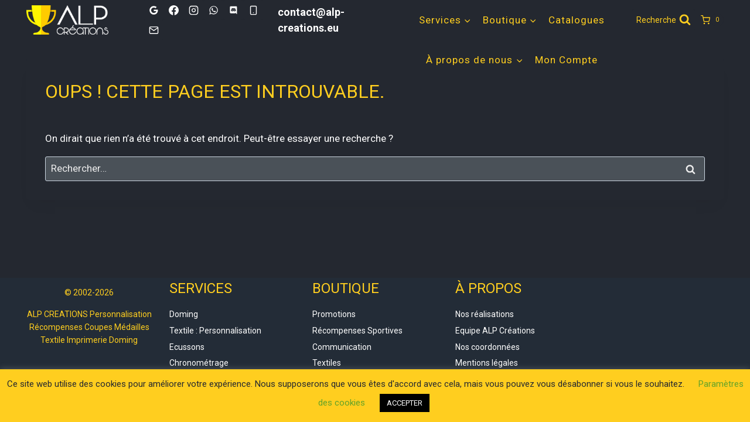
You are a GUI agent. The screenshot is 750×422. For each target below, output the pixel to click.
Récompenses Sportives (357, 330)
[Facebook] (173, 10)
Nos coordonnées (487, 347)
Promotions (334, 314)
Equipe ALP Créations (495, 330)
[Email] (153, 30)
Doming (183, 314)
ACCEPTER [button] (404, 403)
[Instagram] (193, 10)
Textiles (326, 362)
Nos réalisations (484, 314)
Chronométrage (199, 362)
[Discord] (233, 10)
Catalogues (576, 20)
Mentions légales (486, 362)
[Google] (153, 10)
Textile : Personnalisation (215, 330)
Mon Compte (566, 60)
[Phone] (253, 10)
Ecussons (186, 347)
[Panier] (712, 19)
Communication (341, 347)
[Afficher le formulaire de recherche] (663, 19)
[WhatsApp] (213, 10)
